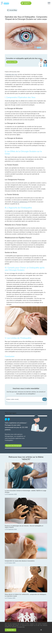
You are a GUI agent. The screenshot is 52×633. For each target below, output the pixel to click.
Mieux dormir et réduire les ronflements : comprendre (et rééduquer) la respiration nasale (25, 595)
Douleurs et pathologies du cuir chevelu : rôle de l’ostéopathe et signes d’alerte (24, 526)
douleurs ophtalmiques (21, 202)
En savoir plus (21, 627)
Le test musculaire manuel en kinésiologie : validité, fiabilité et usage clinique (25, 491)
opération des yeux (11, 74)
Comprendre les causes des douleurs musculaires (20, 561)
